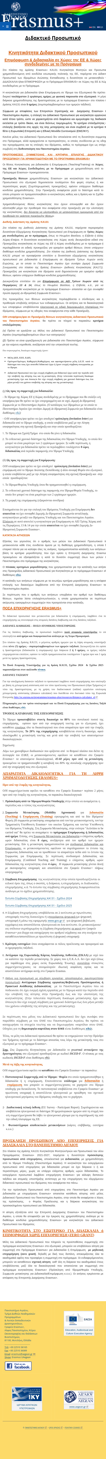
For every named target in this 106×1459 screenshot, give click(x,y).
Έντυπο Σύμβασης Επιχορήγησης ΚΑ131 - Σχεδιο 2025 (38, 905)
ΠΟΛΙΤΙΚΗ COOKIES (74, 1427)
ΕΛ (100, 27)
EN (92, 27)
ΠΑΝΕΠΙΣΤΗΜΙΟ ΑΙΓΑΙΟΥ (36, 1427)
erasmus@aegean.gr (23, 1354)
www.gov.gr (56, 920)
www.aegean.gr (79, 1406)
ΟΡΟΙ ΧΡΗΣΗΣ (56, 1427)
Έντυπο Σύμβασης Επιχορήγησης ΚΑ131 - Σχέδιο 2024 (38, 898)
